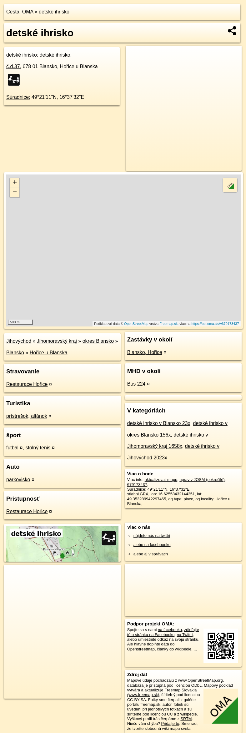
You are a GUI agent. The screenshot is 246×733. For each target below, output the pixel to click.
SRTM (186, 718)
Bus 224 (136, 384)
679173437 (137, 484)
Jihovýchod (18, 341)
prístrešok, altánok (26, 416)
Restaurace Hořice (27, 384)
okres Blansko (98, 341)
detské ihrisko (54, 11)
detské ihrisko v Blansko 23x (158, 423)
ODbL (196, 685)
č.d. (13, 66)
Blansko (15, 352)
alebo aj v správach (150, 554)
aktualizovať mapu (161, 479)
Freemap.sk (168, 324)
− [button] (15, 192)
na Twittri (185, 634)
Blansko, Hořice (144, 352)
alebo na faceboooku (152, 544)
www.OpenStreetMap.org (200, 680)
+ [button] (15, 183)
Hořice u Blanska (49, 352)
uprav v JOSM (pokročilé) (201, 479)
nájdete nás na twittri (151, 535)
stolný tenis (37, 447)
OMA (27, 11)
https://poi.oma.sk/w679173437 (215, 324)
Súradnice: (18, 97)
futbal (12, 447)
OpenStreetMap (136, 324)
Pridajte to (170, 723)
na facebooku (170, 629)
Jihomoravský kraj (57, 341)
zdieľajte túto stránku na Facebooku (163, 632)
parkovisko (18, 479)
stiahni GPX (137, 494)
